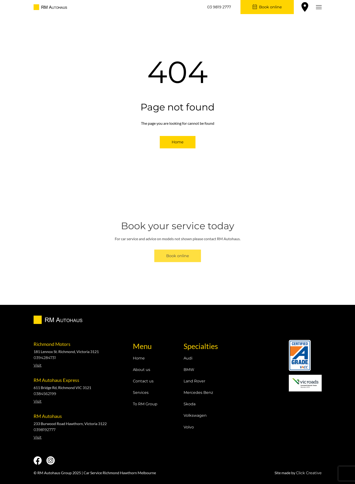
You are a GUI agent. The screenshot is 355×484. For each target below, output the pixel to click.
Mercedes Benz (198, 392)
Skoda (189, 404)
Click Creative (309, 473)
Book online (270, 7)
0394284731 (45, 357)
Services (141, 392)
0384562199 (45, 393)
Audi (188, 358)
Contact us (143, 381)
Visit (38, 365)
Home (178, 142)
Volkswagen (195, 415)
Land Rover (194, 381)
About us (141, 369)
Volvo (189, 427)
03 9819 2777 (219, 7)
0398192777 (44, 429)
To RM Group (145, 404)
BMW (189, 369)
